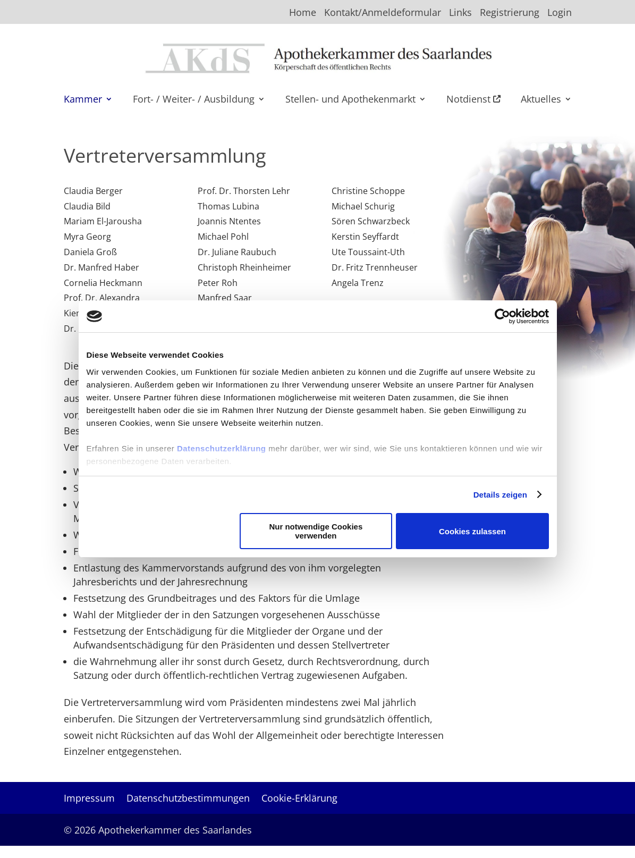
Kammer (83, 100)
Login (559, 13)
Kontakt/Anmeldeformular (382, 13)
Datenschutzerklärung (221, 448)
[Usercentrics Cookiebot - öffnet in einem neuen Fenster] (502, 316)
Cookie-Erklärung (299, 799)
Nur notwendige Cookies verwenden (315, 531)
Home (302, 13)
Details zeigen (500, 494)
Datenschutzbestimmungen (188, 799)
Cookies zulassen (472, 531)
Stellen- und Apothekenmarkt (350, 100)
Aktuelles (541, 100)
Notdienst (473, 100)
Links (460, 13)
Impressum (89, 799)
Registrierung (509, 13)
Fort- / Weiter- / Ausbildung (194, 100)
